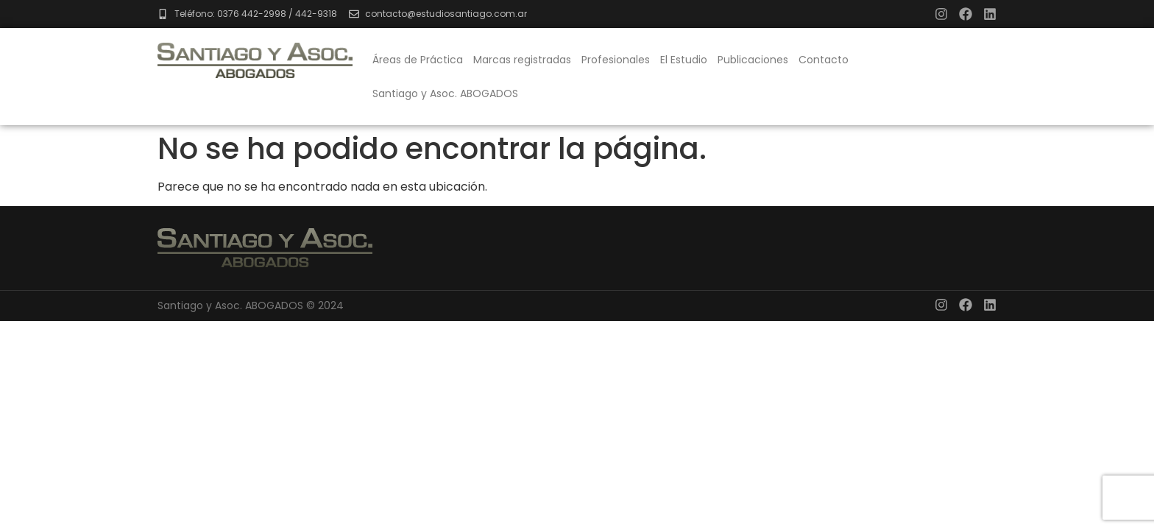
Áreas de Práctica (417, 59)
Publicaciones (753, 59)
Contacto (824, 59)
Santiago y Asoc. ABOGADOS (445, 93)
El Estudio (683, 59)
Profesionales (615, 59)
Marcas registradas (522, 59)
